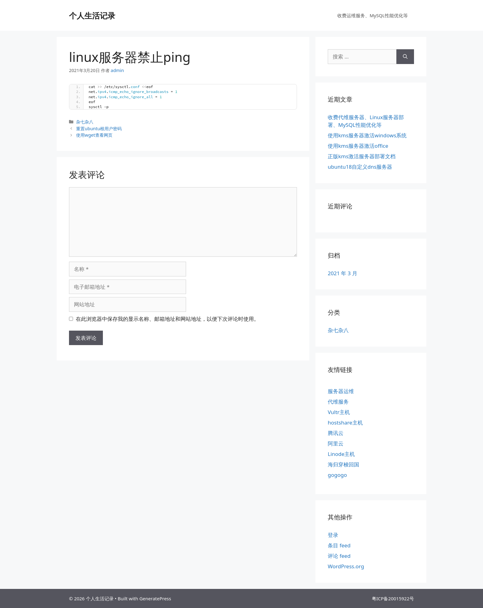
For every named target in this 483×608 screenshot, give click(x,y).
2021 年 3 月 (342, 273)
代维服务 (338, 401)
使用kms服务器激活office (358, 145)
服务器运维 (341, 391)
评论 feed (339, 555)
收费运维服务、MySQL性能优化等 (372, 15)
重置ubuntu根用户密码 (99, 128)
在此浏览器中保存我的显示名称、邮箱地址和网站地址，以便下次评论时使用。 (167, 318)
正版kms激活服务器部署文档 (362, 156)
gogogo (337, 474)
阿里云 (335, 443)
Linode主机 (341, 453)
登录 (333, 534)
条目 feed (339, 545)
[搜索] (405, 56)
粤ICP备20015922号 (393, 598)
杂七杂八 (84, 122)
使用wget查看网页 (94, 135)
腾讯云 (335, 433)
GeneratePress (155, 598)
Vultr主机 (339, 412)
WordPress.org (346, 566)
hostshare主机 (345, 422)
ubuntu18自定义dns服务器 (360, 166)
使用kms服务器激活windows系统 (367, 135)
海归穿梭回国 (343, 464)
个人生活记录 (92, 15)
